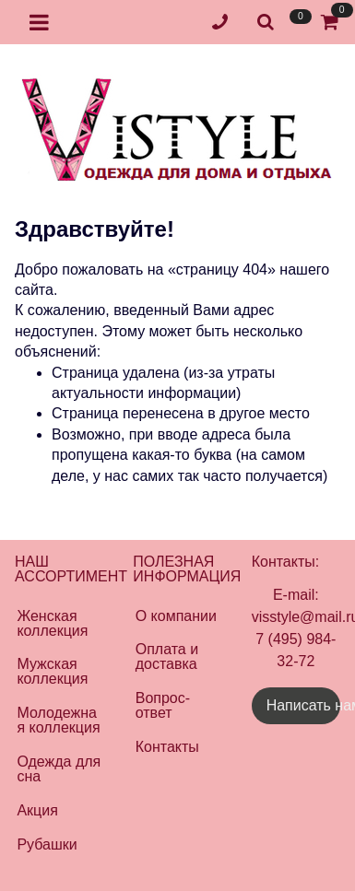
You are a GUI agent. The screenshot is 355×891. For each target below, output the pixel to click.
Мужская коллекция (52, 671)
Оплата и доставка (167, 656)
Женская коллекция (52, 623)
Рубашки (47, 844)
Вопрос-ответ (163, 705)
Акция (37, 810)
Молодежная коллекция (58, 720)
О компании (176, 616)
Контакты (167, 747)
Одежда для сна (59, 769)
